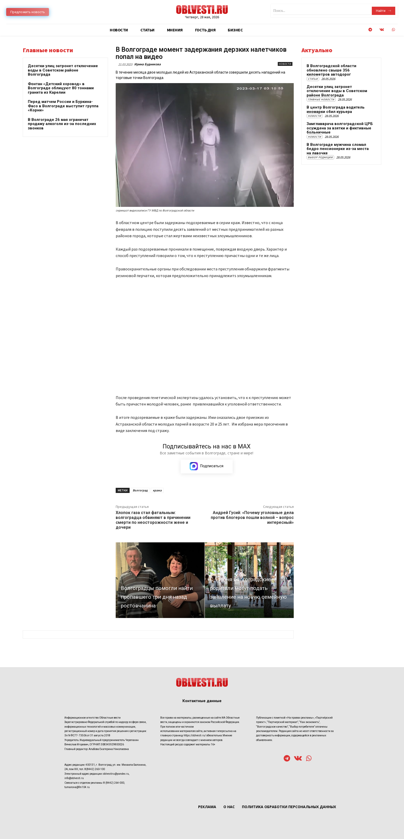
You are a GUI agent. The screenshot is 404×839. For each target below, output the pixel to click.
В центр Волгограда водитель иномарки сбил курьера (336, 109)
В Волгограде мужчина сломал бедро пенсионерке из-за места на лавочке (338, 148)
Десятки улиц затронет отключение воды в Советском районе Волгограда (63, 70)
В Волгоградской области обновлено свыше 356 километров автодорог (331, 70)
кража (157, 490)
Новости (285, 64)
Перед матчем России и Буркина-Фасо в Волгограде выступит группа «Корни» (63, 105)
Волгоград (140, 490)
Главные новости (321, 99)
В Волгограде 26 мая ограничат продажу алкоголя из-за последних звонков (62, 123)
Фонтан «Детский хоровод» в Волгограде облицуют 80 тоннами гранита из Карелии (61, 88)
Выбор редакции (320, 157)
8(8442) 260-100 (95, 769)
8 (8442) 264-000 (113, 782)
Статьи (313, 79)
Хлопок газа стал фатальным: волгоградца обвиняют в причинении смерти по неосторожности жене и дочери (153, 520)
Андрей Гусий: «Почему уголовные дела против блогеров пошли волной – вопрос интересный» (252, 517)
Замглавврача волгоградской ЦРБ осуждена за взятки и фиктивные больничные (340, 128)
